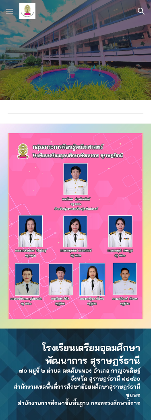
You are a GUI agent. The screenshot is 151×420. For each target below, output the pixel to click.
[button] (9, 11)
